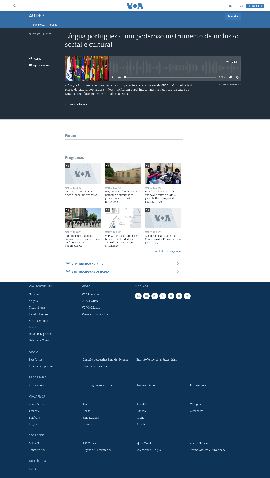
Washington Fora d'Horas (99, 385)
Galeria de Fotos (39, 340)
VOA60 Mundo (91, 307)
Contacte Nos (37, 449)
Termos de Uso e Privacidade (208, 449)
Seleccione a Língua (148, 449)
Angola (33, 301)
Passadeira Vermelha (95, 314)
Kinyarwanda (91, 417)
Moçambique (37, 307)
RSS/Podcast (90, 443)
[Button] (35, 59)
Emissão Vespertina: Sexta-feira (156, 359)
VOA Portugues (91, 294)
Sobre (53, 25)
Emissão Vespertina (41, 366)
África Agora (36, 385)
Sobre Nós (35, 443)
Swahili (141, 404)
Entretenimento (200, 385)
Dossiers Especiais (40, 333)
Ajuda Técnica (145, 443)
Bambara (34, 417)
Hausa (86, 411)
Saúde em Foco (145, 385)
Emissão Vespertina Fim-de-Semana (105, 359)
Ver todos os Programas (168, 251)
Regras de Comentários (97, 449)
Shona (140, 417)
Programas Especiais (95, 366)
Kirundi (87, 424)
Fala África (35, 359)
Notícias (34, 294)
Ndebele (141, 411)
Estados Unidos (38, 314)
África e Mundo (38, 320)
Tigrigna (195, 404)
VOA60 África (90, 301)
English (34, 424)
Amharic (34, 411)
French (87, 404)
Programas (38, 25)
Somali (140, 424)
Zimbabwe (196, 411)
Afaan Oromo (37, 404)
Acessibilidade (199, 443)
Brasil (32, 327)
